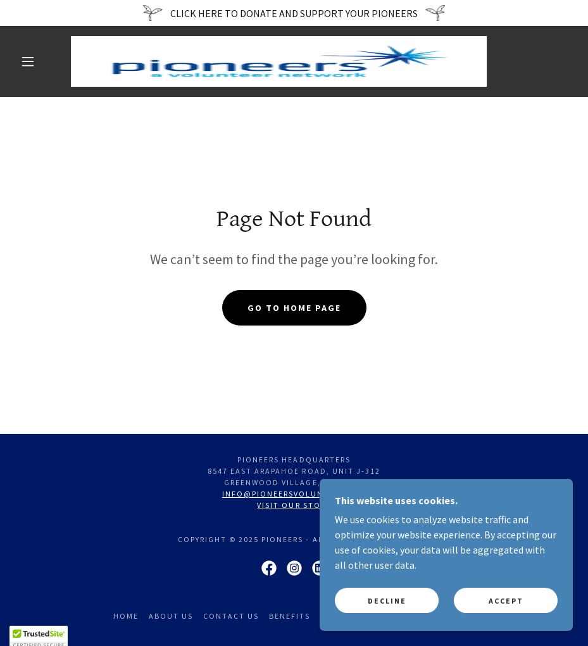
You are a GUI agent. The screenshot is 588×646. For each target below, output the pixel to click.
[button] (28, 61)
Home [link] (126, 616)
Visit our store (293, 505)
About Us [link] (171, 616)
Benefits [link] (289, 616)
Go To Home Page (294, 308)
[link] (279, 61)
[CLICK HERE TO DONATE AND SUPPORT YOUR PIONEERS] (294, 13)
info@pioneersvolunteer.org (294, 493)
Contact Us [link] (231, 616)
